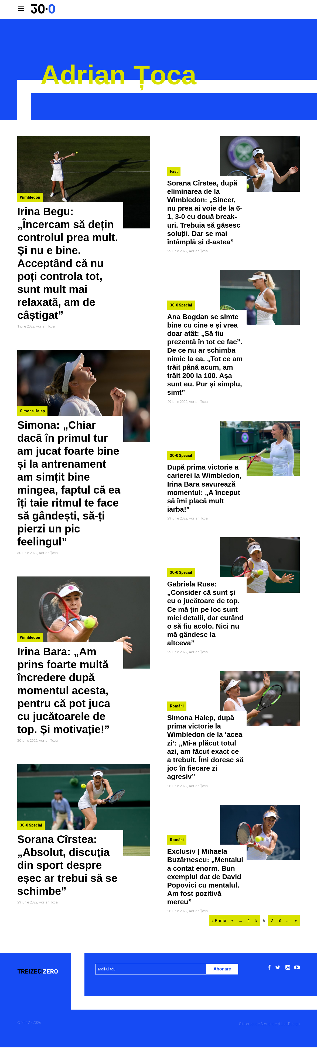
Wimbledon (30, 197)
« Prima (219, 920)
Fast (174, 171)
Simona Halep (32, 411)
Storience (268, 1024)
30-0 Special (31, 825)
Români (177, 706)
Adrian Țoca (45, 326)
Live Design (290, 1024)
